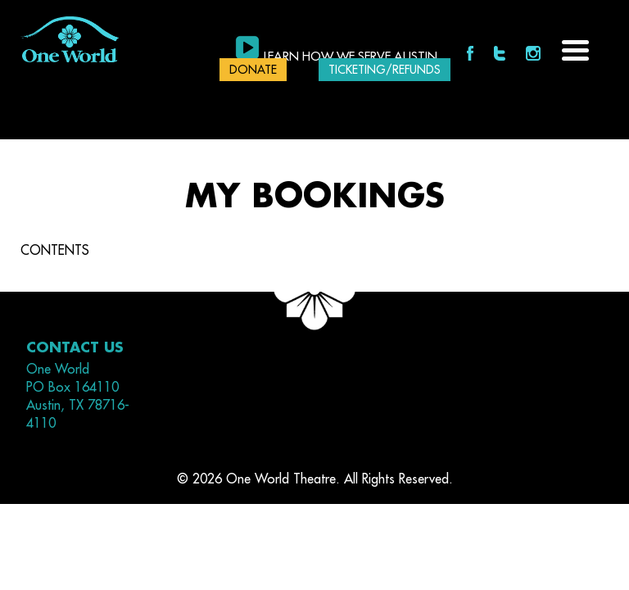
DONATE (253, 69)
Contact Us (75, 348)
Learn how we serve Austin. (352, 57)
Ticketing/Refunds (384, 69)
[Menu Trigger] (575, 48)
